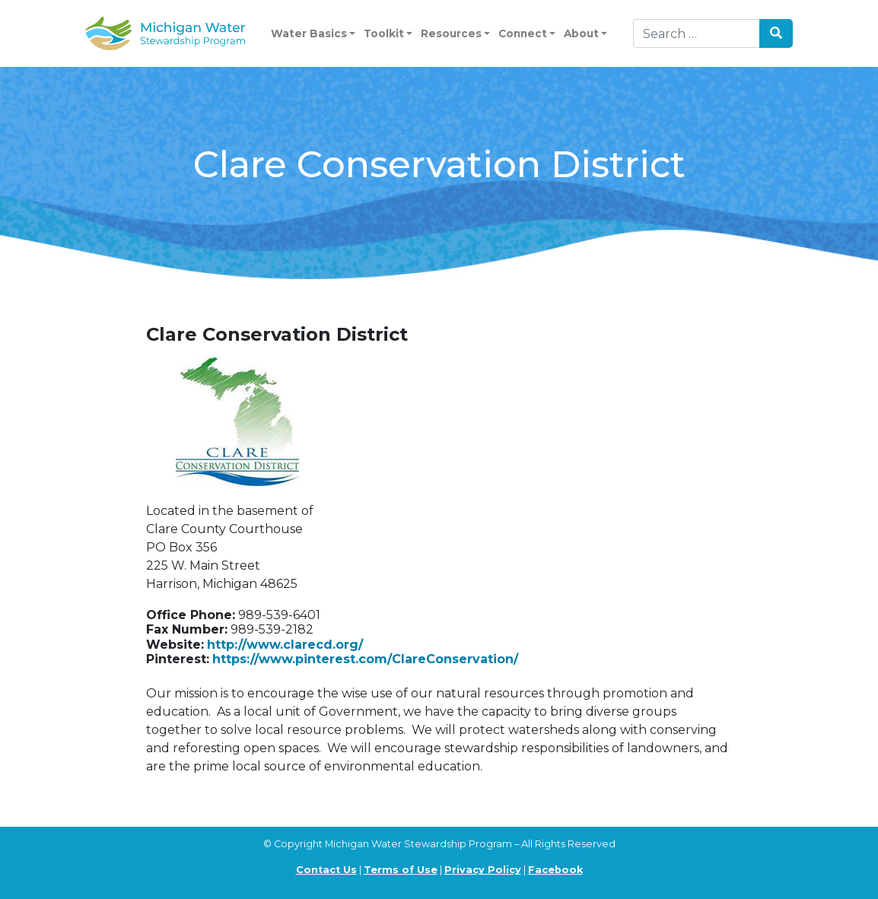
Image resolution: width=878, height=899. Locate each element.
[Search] (696, 33)
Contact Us (326, 869)
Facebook (555, 869)
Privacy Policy (482, 869)
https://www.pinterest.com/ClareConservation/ (365, 659)
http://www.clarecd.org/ (285, 644)
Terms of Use (400, 869)
